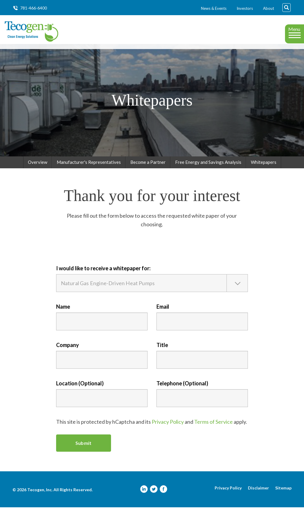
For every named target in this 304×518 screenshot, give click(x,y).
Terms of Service (213, 432)
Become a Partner (148, 172)
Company (67, 355)
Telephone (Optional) (182, 394)
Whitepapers (263, 172)
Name (63, 317)
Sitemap (283, 499)
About (268, 8)
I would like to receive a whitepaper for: (103, 279)
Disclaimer (258, 499)
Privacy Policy (168, 432)
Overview (37, 172)
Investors (245, 8)
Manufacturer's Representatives (89, 172)
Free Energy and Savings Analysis (208, 172)
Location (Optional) (80, 394)
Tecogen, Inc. (40, 500)
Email (162, 317)
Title (162, 355)
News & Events (214, 8)
